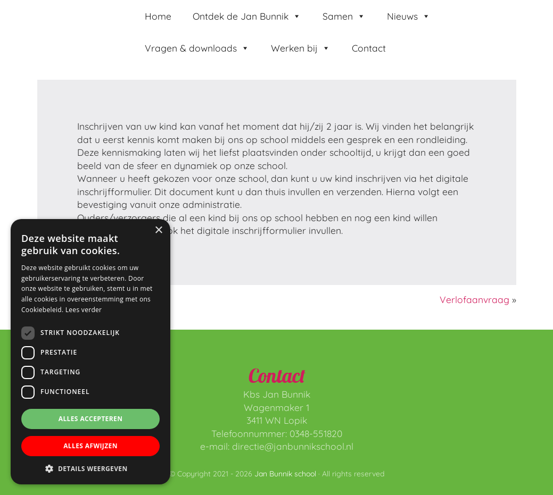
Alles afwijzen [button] (90, 445)
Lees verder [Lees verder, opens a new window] (83, 309)
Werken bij (301, 48)
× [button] (158, 230)
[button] (90, 468)
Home (158, 16)
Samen (344, 16)
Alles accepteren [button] (91, 418)
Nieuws (409, 16)
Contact (369, 48)
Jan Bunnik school (48, 22)
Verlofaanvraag (474, 299)
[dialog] (90, 351)
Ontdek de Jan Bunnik (247, 16)
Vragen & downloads (197, 48)
